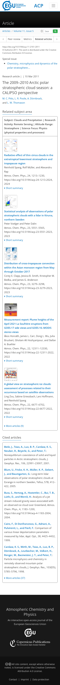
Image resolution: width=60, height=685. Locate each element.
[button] (42, 31)
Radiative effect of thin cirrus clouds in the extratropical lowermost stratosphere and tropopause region (28, 159)
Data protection (40, 679)
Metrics (28, 39)
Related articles (43, 39)
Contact (13, 679)
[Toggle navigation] (53, 6)
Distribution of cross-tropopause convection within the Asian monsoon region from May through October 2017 (29, 267)
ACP (38, 5)
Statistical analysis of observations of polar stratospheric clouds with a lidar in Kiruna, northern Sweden (28, 215)
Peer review (14, 39)
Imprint (25, 679)
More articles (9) (15, 425)
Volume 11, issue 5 (24, 31)
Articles (6, 31)
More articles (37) (15, 578)
